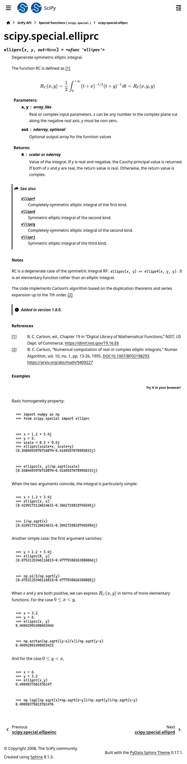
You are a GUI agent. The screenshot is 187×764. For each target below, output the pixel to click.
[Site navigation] (8, 8)
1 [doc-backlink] (14, 336)
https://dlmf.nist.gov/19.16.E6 (92, 343)
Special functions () (65, 22)
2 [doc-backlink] (14, 349)
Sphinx (36, 757)
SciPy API (24, 22)
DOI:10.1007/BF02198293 (126, 356)
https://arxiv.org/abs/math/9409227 (60, 362)
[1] (67, 68)
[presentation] (97, 86)
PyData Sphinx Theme (150, 752)
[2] (70, 295)
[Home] (8, 22)
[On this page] (178, 8)
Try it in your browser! (163, 387)
